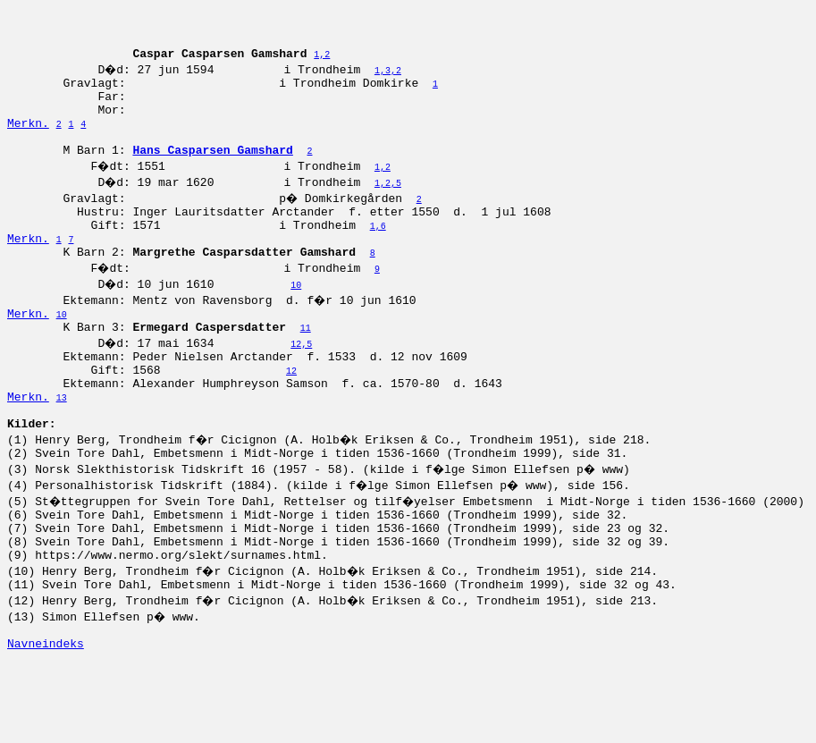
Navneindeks (45, 723)
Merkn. (28, 144)
